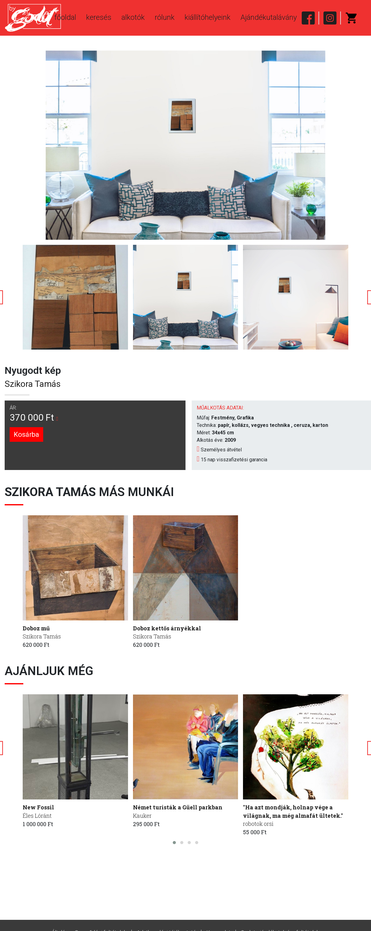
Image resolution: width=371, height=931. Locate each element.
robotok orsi (258, 824)
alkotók (133, 17)
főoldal (65, 17)
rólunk (165, 17)
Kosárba (26, 434)
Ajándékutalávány (268, 17)
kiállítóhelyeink (208, 17)
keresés (99, 17)
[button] (174, 843)
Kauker (142, 815)
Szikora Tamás (33, 384)
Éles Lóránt (37, 815)
